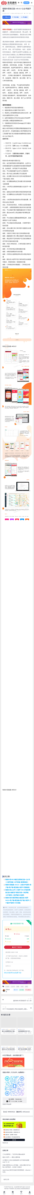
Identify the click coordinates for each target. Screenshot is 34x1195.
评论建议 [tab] (24, 17)
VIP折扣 (17, 934)
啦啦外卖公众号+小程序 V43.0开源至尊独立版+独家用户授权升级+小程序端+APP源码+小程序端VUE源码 (17, 892)
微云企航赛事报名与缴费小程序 (9, 1032)
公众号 (13, 986)
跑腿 (18, 986)
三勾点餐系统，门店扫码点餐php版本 (13, 1154)
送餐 (26, 986)
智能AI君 (6, 990)
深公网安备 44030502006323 (22, 1188)
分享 (16, 989)
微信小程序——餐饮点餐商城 (11, 1157)
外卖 (22, 986)
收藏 (22, 989)
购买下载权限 (17, 947)
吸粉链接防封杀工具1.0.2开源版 (25, 1032)
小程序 (7, 986)
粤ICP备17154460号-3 (9, 1188)
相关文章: (6, 1179)
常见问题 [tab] (15, 17)
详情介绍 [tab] (6, 17)
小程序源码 (12, 1029)
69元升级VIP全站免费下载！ (13, 973)
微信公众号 (20, 13)
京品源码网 (16, 1187)
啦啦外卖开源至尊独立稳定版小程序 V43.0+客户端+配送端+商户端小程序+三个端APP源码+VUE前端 (18, 900)
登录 (26, 2)
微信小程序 (14, 13)
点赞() (28, 989)
